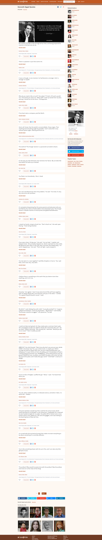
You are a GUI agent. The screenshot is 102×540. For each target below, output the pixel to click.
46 (21, 56)
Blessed (20, 400)
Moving (20, 336)
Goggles (24, 423)
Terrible (26, 441)
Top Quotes (60, 1)
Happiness (79, 166)
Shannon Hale (75, 44)
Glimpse (22, 456)
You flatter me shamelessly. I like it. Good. (31, 176)
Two (22, 268)
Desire (23, 284)
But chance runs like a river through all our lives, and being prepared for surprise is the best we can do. (40, 44)
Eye (22, 231)
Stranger (20, 85)
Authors (33, 1)
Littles (25, 252)
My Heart (27, 119)
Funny (77, 161)
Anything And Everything (26, 136)
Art (19, 364)
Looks (22, 168)
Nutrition (27, 199)
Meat (23, 474)
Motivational (77, 162)
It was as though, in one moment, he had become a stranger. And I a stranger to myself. (39, 78)
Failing (27, 400)
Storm (23, 105)
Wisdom (69, 164)
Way (24, 168)
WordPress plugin (51, 537)
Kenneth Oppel (22, 47)
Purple (27, 336)
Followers (76, 133)
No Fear (25, 382)
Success (80, 161)
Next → (44, 493)
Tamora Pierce (75, 64)
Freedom (69, 166)
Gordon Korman (75, 25)
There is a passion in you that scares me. (30, 61)
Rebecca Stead (75, 35)
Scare (23, 67)
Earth (26, 284)
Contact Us (65, 537)
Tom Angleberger (75, 59)
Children (20, 216)
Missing (24, 268)
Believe (20, 284)
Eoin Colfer (74, 39)
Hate (20, 231)
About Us (65, 536)
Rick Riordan (74, 84)
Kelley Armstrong (75, 79)
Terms (64, 538)
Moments (24, 85)
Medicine (24, 400)
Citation (75, 130)
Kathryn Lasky (75, 89)
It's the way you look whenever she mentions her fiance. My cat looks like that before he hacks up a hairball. (40, 161)
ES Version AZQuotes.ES (52, 538)
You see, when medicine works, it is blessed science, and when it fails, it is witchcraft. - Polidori (40, 393)
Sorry (20, 252)
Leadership (74, 164)
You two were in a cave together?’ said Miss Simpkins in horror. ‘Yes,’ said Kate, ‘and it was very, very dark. (40, 261)
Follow (76, 124)
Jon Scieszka (74, 94)
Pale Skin (24, 336)
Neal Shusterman (75, 10)
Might (33, 136)
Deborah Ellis (74, 20)
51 (21, 342)
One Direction (21, 301)
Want (20, 441)
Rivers (24, 51)
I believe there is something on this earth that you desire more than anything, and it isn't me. (38, 277)
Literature (21, 199)
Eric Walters (74, 15)
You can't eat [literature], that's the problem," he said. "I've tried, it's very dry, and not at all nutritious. (40, 192)
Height (22, 382)
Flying (26, 301)
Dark (22, 252)
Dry (23, 199)
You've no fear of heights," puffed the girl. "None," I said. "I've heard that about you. (40, 375)
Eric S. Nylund (75, 104)
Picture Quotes (53, 1)
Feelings (20, 318)
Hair (22, 423)
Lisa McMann (74, 69)
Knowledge (74, 166)
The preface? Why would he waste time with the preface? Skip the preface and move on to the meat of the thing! (40, 467)
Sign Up (82, 1)
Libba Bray (74, 54)
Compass (23, 119)
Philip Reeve (74, 99)
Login (79, 1)
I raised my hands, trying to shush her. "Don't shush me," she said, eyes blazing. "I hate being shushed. (39, 225)
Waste (26, 474)
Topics (37, 1)
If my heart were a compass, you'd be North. (31, 113)
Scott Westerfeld (75, 49)
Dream (20, 152)
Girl (19, 382)
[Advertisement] (41, 15)
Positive (81, 164)
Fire (19, 456)
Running (25, 9)
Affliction (23, 441)
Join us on (76, 147)
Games (23, 152)
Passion (20, 67)
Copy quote (26, 56)
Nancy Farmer (75, 30)
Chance (26, 51)
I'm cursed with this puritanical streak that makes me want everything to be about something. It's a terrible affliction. (40, 434)
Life (73, 162)
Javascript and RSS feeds (52, 536)
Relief (26, 318)
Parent (27, 216)
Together (29, 301)
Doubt (23, 318)
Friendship (70, 162)
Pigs (24, 364)
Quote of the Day (44, 1)
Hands (20, 105)
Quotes (70, 133)
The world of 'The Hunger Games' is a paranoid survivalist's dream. (38, 147)
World (20, 136)
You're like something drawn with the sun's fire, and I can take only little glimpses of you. (40, 449)
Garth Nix (74, 74)
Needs (26, 105)
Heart (20, 119)
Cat (19, 168)
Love (75, 161)
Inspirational (70, 161)
